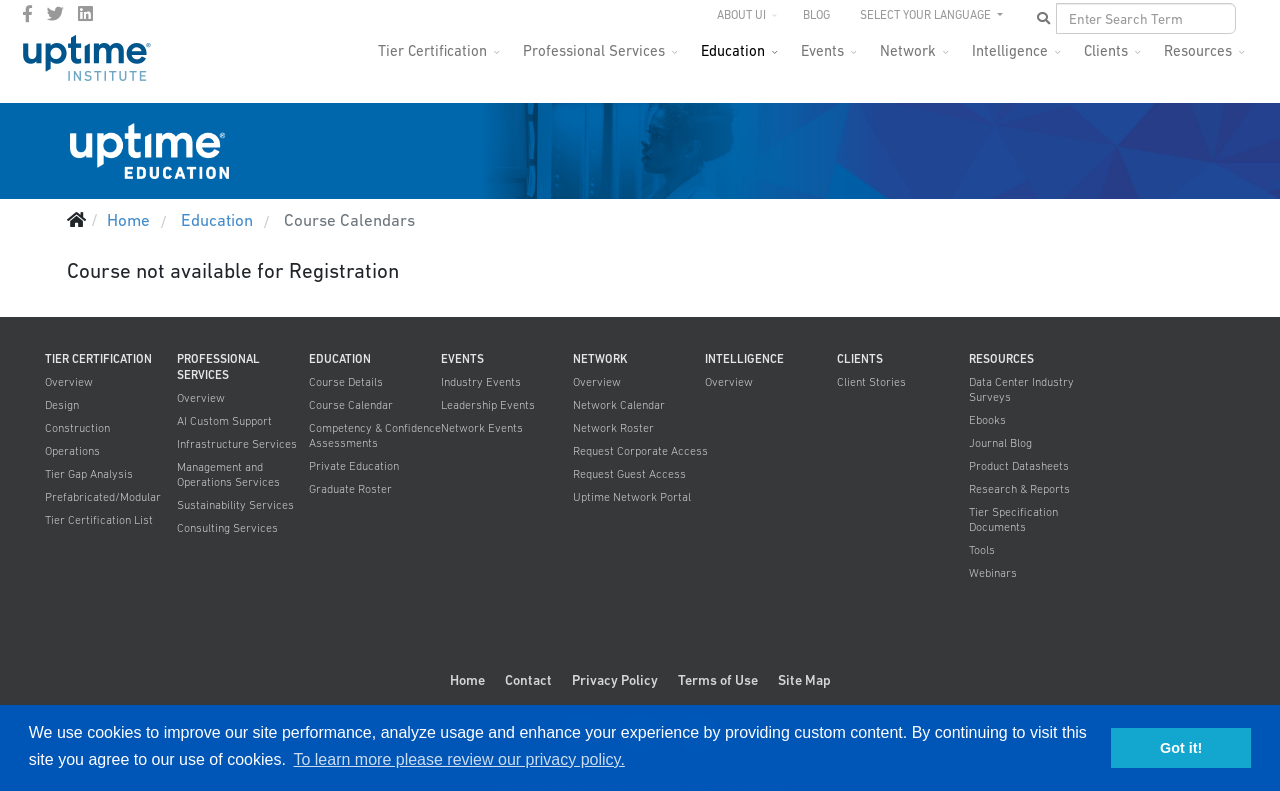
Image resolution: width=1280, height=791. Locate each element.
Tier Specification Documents (1013, 519)
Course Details (346, 382)
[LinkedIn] (85, 14)
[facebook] (27, 14)
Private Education (354, 466)
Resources (1198, 50)
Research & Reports (1019, 489)
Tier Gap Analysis (89, 474)
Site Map (804, 680)
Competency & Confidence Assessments (375, 435)
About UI (741, 15)
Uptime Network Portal (632, 497)
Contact (528, 680)
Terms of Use (718, 680)
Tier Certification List (99, 520)
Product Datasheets (1019, 466)
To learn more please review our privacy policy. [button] (458, 759)
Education (733, 50)
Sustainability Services (235, 505)
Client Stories (871, 382)
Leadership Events (488, 405)
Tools (982, 550)
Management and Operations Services (228, 474)
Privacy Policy (615, 680)
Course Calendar (351, 405)
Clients (1106, 50)
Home (467, 680)
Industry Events (481, 382)
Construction (77, 428)
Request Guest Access (629, 474)
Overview (69, 382)
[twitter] (55, 14)
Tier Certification (432, 50)
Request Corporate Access (640, 451)
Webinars (993, 573)
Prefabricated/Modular (103, 497)
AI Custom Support (224, 421)
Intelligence (1010, 50)
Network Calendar (619, 405)
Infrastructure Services (237, 444)
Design (62, 405)
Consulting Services (227, 528)
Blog (816, 15)
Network (908, 50)
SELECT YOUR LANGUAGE (927, 15)
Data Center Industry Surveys (1021, 389)
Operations (72, 451)
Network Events (482, 428)
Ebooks (987, 420)
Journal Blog (1000, 443)
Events (822, 50)
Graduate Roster (350, 489)
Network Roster (613, 428)
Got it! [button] (1181, 748)
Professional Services (594, 50)
